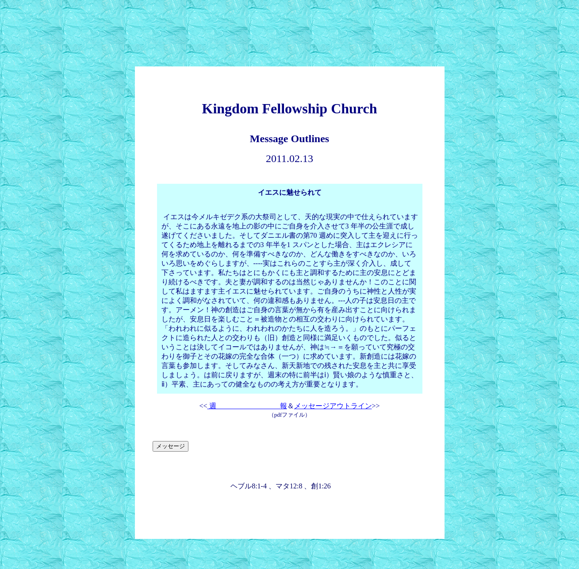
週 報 (247, 406)
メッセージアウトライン (333, 406)
